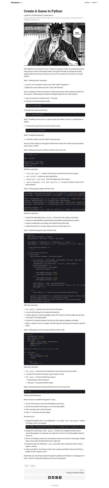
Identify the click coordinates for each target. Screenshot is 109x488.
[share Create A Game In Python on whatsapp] (56, 478)
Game (26, 466)
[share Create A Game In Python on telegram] (60, 478)
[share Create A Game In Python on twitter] (49, 478)
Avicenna (15, 2)
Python (33, 466)
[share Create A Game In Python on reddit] (53, 478)
